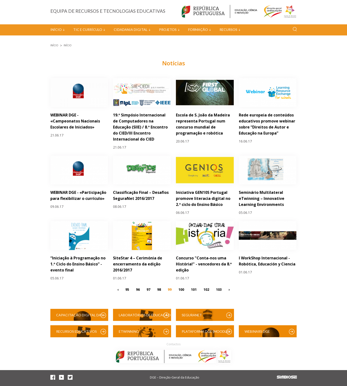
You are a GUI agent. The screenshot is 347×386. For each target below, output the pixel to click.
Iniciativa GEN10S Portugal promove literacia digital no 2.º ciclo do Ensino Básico (203, 198)
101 (194, 289)
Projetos (168, 29)
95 (127, 289)
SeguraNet (192, 315)
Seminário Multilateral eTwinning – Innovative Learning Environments (261, 198)
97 (148, 289)
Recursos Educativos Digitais (76, 333)
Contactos (173, 344)
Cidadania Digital (130, 29)
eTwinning (129, 331)
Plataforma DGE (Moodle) (205, 331)
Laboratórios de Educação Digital (145, 317)
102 (206, 289)
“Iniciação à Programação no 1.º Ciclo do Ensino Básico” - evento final (78, 264)
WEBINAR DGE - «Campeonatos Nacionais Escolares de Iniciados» (75, 121)
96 (138, 289)
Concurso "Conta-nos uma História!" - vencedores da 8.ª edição (204, 264)
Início (56, 29)
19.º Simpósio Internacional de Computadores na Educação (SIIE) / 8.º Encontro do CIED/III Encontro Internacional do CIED (140, 127)
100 (181, 289)
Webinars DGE (257, 331)
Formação (198, 29)
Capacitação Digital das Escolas (79, 317)
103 (219, 289)
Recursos (228, 29)
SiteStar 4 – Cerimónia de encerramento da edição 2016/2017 (137, 264)
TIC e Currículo (87, 29)
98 (159, 289)
